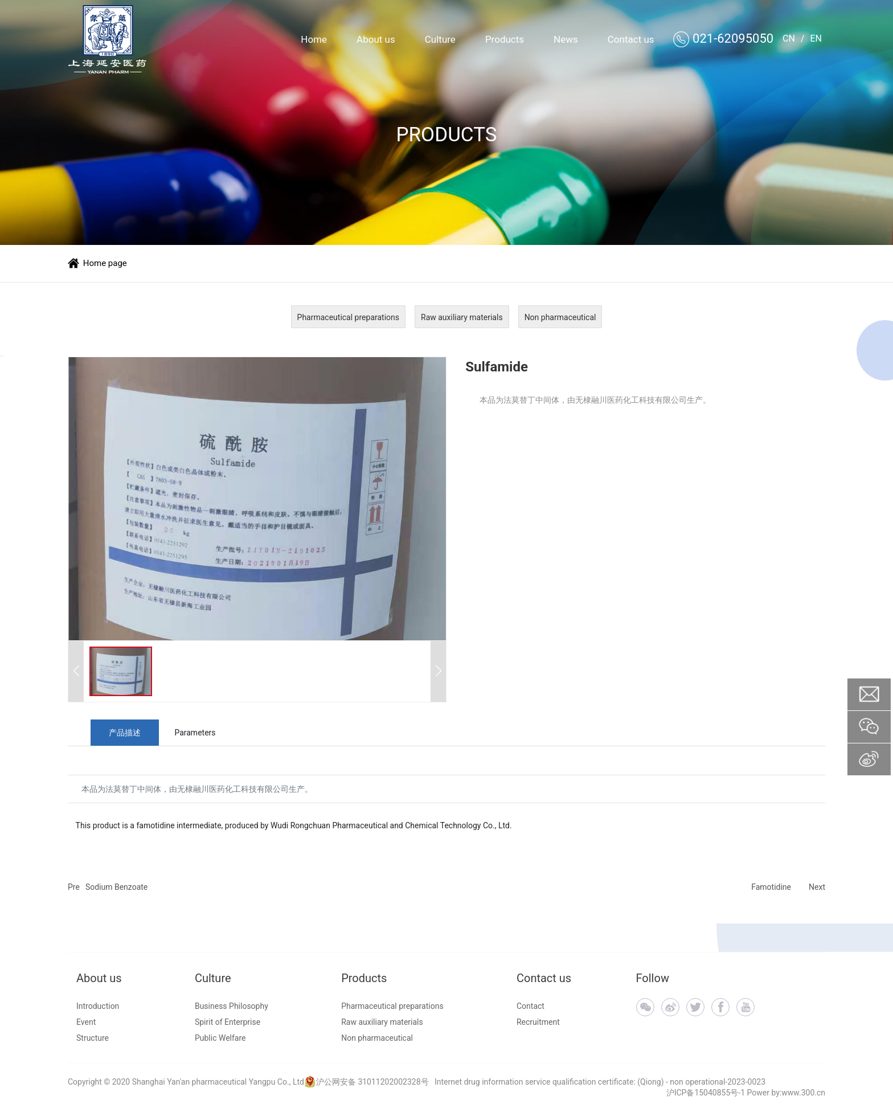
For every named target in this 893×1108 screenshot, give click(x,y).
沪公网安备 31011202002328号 (372, 1081)
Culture (440, 39)
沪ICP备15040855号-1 (705, 1092)
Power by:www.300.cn (786, 1092)
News (566, 39)
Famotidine (771, 887)
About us (376, 39)
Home (314, 39)
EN (816, 38)
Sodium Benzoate (116, 887)
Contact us (631, 39)
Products (504, 39)
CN (789, 38)
